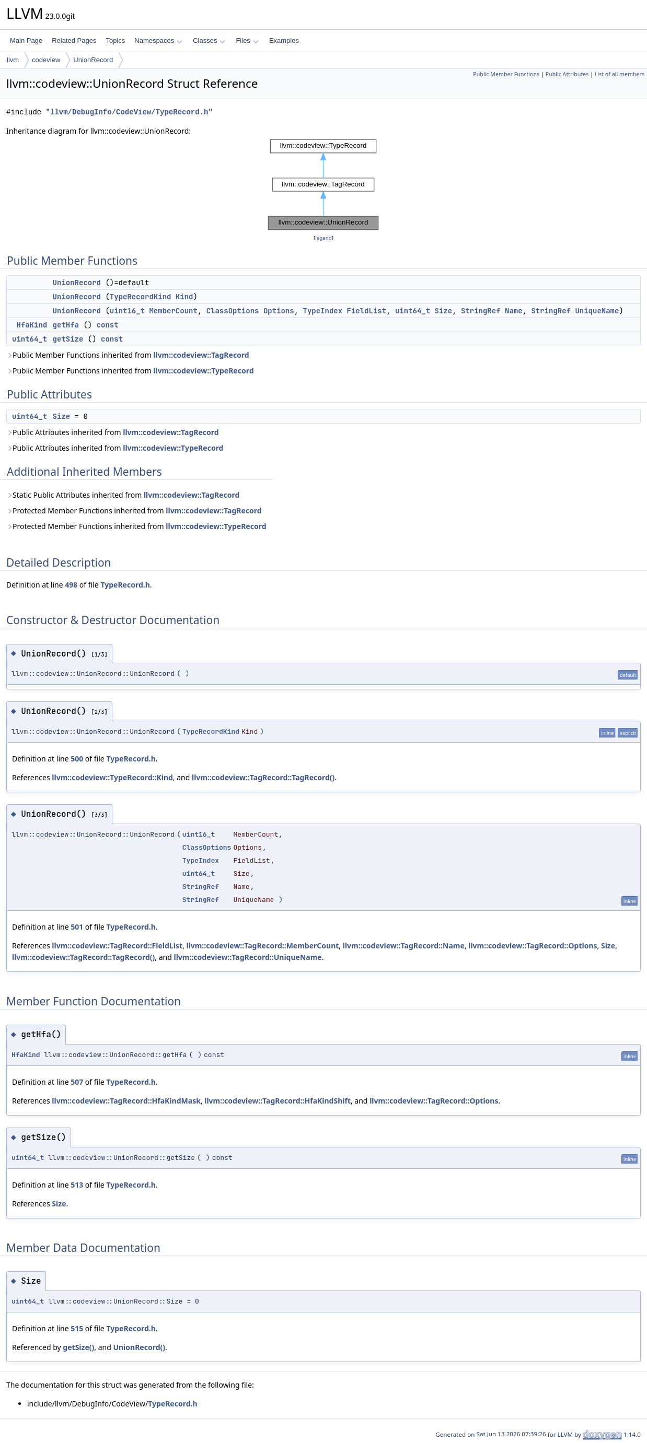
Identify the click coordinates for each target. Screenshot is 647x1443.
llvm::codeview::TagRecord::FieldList (117, 946)
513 (77, 1185)
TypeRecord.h (124, 585)
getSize (68, 339)
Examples (284, 40)
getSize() (78, 1347)
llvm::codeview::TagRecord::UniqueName (247, 957)
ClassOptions (232, 310)
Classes (209, 40)
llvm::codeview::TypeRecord (203, 371)
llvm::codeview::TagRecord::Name (404, 946)
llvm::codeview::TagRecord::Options (532, 946)
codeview (46, 60)
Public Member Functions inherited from (127, 355)
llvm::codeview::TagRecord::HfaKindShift (277, 1101)
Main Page (26, 40)
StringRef (481, 310)
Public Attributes (567, 74)
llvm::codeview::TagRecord (201, 355)
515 (77, 1328)
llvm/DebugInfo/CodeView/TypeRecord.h (129, 112)
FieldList (367, 310)
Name (514, 310)
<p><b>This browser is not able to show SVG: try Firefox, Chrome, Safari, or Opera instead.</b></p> (323, 184)
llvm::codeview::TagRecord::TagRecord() (263, 777)
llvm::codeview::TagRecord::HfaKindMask (126, 1101)
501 (77, 927)
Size (444, 310)
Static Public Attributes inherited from (122, 495)
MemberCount (173, 310)
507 (77, 1082)
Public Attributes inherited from (112, 432)
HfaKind (31, 325)
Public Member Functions (506, 74)
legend (323, 237)
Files (247, 40)
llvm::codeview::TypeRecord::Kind (112, 777)
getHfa (66, 325)
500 (77, 759)
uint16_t (127, 310)
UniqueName (597, 310)
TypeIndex (323, 310)
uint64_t (412, 310)
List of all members (619, 74)
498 (71, 585)
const (108, 325)
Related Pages (74, 40)
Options (278, 310)
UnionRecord (93, 60)
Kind (184, 296)
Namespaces (158, 40)
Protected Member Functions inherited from (134, 510)
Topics (115, 40)
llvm (13, 60)
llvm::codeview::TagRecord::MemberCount (262, 946)
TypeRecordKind (140, 296)
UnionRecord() (139, 1347)
